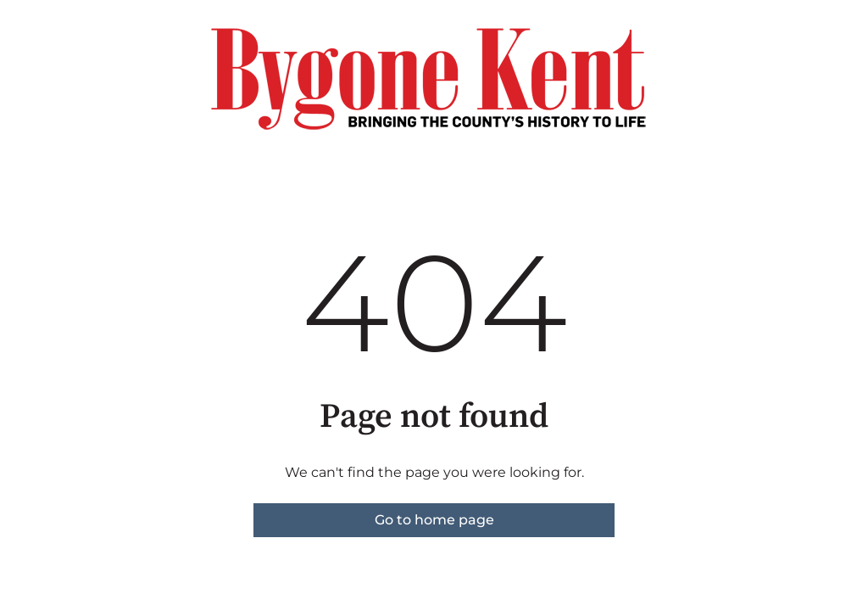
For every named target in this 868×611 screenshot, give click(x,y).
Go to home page (434, 520)
